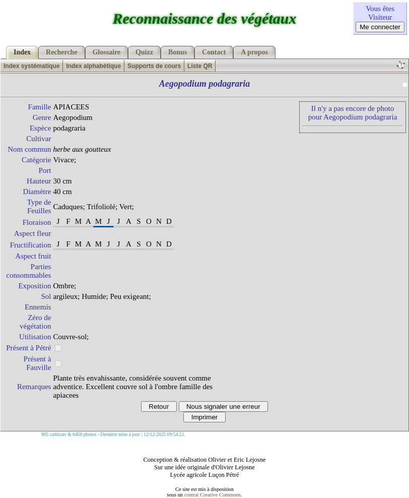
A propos (254, 52)
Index (22, 52)
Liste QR (199, 66)
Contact (214, 52)
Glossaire (107, 52)
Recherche (61, 52)
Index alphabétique (93, 66)
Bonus (177, 52)
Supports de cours (154, 66)
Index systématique (31, 66)
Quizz (144, 52)
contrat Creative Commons (212, 494)
